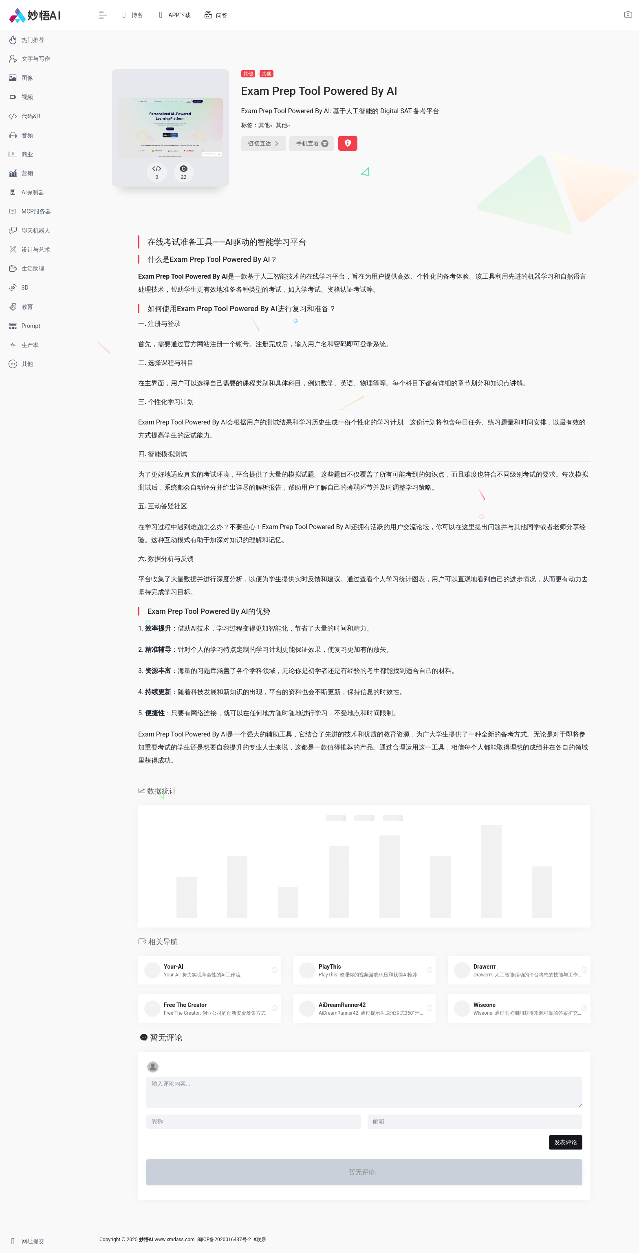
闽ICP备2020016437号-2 (224, 1239)
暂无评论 (166, 1037)
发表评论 (565, 1142)
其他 (248, 74)
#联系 (259, 1239)
